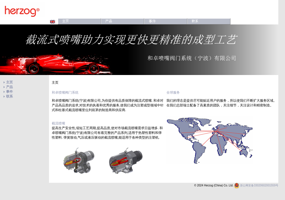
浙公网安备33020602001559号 (259, 185)
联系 (9, 96)
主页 (9, 82)
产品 (9, 87)
